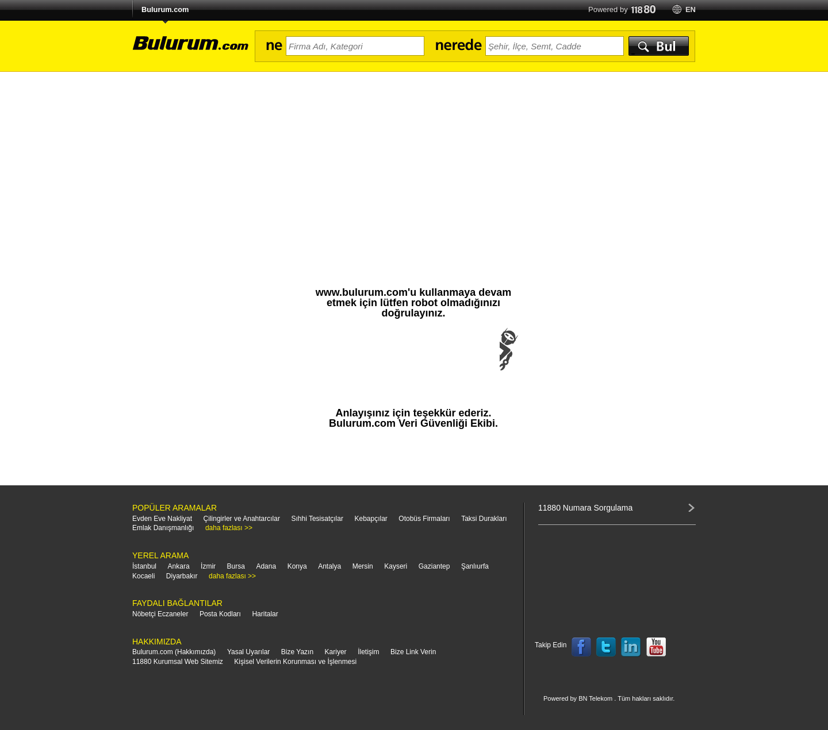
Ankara (179, 566)
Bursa (236, 566)
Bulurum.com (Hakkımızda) (174, 652)
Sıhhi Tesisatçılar (317, 519)
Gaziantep (434, 566)
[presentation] (413, 360)
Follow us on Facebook (581, 647)
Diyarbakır (182, 576)
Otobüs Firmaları (424, 519)
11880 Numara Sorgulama (585, 507)
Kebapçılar (370, 519)
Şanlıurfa (475, 566)
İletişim (368, 652)
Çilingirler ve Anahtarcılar (242, 519)
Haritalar (265, 614)
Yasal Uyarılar (248, 652)
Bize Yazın (297, 652)
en (690, 9)
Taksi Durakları (484, 519)
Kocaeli (143, 576)
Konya (297, 566)
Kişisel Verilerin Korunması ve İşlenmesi (295, 662)
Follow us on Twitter (606, 647)
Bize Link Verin (413, 652)
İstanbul (144, 566)
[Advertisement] (414, 158)
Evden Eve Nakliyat (162, 519)
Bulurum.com (165, 9)
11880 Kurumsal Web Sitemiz (177, 662)
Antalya (329, 566)
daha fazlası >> (228, 528)
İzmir (208, 566)
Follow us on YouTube (656, 647)
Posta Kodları (220, 614)
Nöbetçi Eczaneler (160, 614)
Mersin (362, 566)
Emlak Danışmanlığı (163, 528)
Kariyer (336, 652)
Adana (266, 566)
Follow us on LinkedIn (631, 647)
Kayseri (395, 566)
